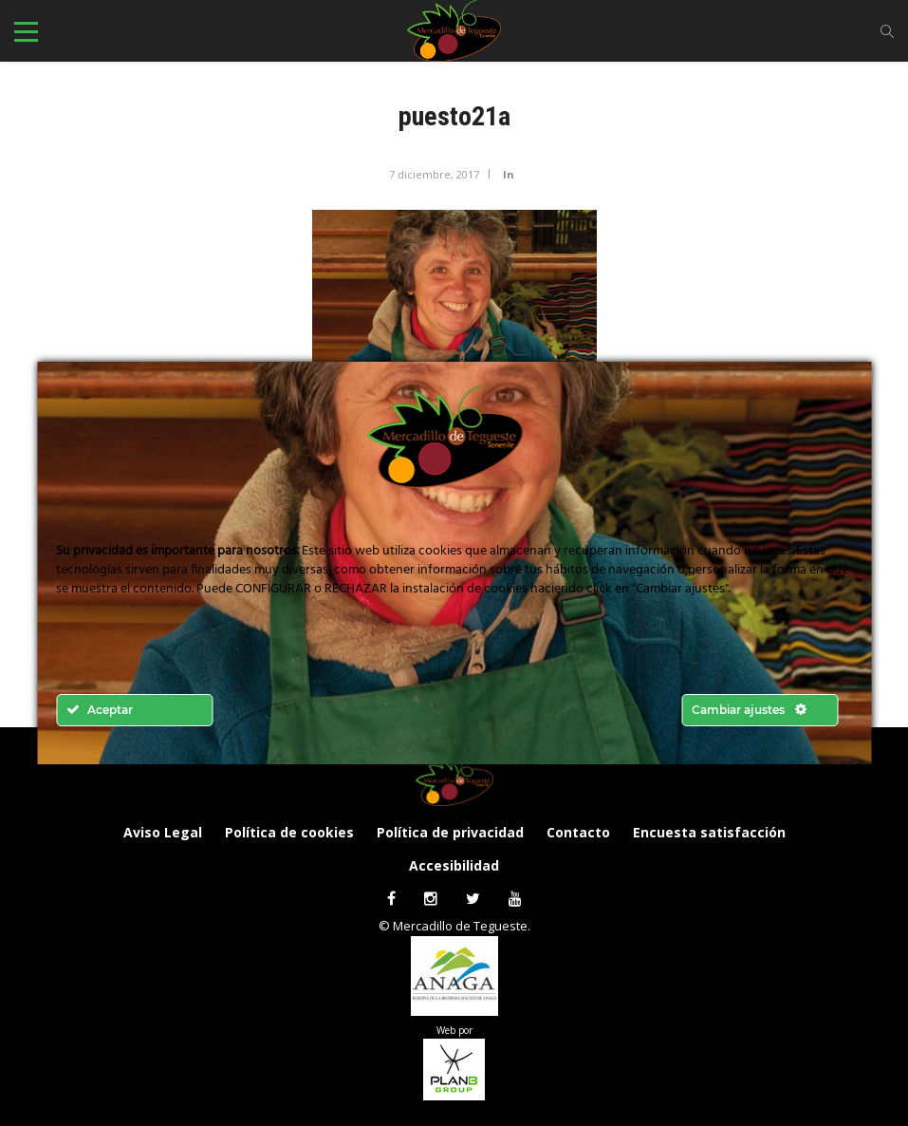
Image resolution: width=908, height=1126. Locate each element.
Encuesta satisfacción (709, 832)
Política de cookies (289, 832)
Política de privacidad (450, 832)
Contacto (578, 832)
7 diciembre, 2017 (434, 174)
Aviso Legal (162, 832)
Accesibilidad (454, 865)
